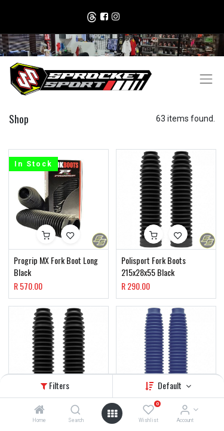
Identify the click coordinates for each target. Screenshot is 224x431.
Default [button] (170, 385)
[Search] (75, 410)
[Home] (39, 410)
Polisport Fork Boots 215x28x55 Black (153, 266)
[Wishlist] (148, 410)
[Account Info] (185, 410)
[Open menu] (112, 413)
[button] (46, 234)
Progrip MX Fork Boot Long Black (56, 266)
